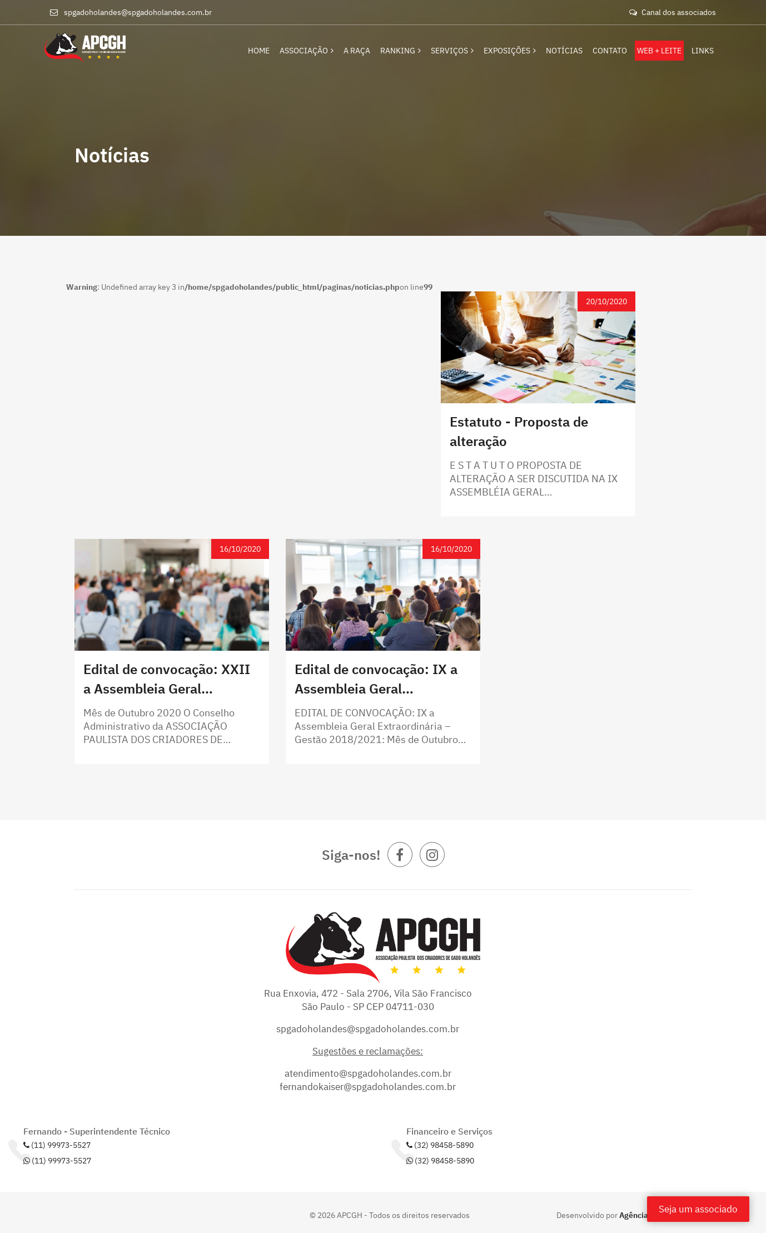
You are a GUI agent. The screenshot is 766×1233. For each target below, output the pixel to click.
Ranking (400, 51)
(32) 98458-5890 (440, 1145)
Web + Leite (659, 51)
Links (703, 51)
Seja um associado (698, 1209)
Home (259, 51)
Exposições (510, 51)
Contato (610, 51)
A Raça (357, 51)
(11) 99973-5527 (57, 1145)
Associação (307, 51)
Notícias (564, 51)
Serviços (452, 51)
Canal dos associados (672, 12)
